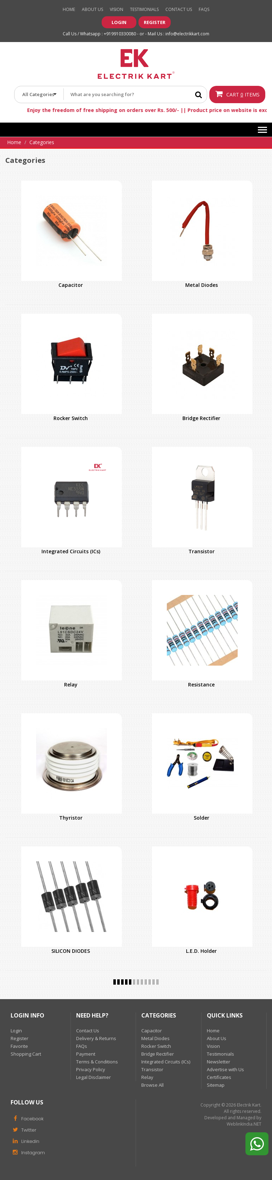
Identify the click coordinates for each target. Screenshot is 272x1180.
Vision (116, 9)
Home (69, 9)
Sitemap (216, 1085)
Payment (85, 1054)
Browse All (152, 1085)
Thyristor (71, 817)
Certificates (219, 1077)
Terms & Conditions (97, 1061)
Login (119, 22)
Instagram (28, 1152)
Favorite (19, 1046)
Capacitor (70, 285)
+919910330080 (120, 34)
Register (154, 22)
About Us (92, 9)
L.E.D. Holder (201, 951)
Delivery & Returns (96, 1038)
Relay (71, 684)
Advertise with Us (225, 1069)
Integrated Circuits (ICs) (70, 551)
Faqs (204, 9)
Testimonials (144, 9)
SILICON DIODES (70, 951)
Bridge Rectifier (201, 418)
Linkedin (25, 1140)
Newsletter (218, 1061)
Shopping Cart (26, 1054)
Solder (201, 817)
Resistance (201, 684)
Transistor (201, 551)
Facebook (27, 1118)
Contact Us (178, 9)
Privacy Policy (90, 1069)
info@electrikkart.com (187, 34)
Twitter (23, 1129)
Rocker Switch (70, 418)
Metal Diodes (201, 285)
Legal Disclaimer (93, 1077)
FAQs (81, 1046)
